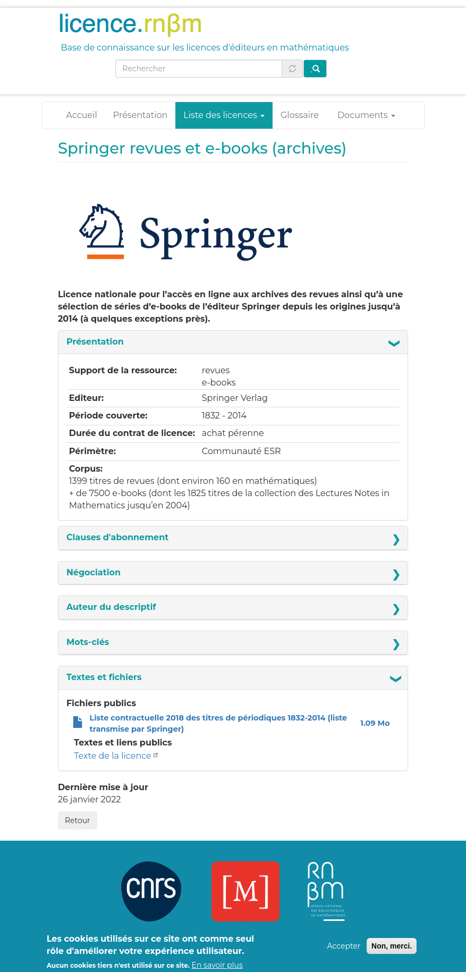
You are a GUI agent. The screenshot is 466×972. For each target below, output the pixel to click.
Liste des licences (224, 115)
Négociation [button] (93, 572)
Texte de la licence (117, 756)
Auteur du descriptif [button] (111, 607)
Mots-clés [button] (87, 642)
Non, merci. (391, 949)
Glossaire (300, 115)
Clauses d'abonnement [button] (117, 537)
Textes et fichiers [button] (104, 677)
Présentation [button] (95, 342)
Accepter (343, 949)
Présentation (140, 115)
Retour (77, 820)
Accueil (81, 115)
